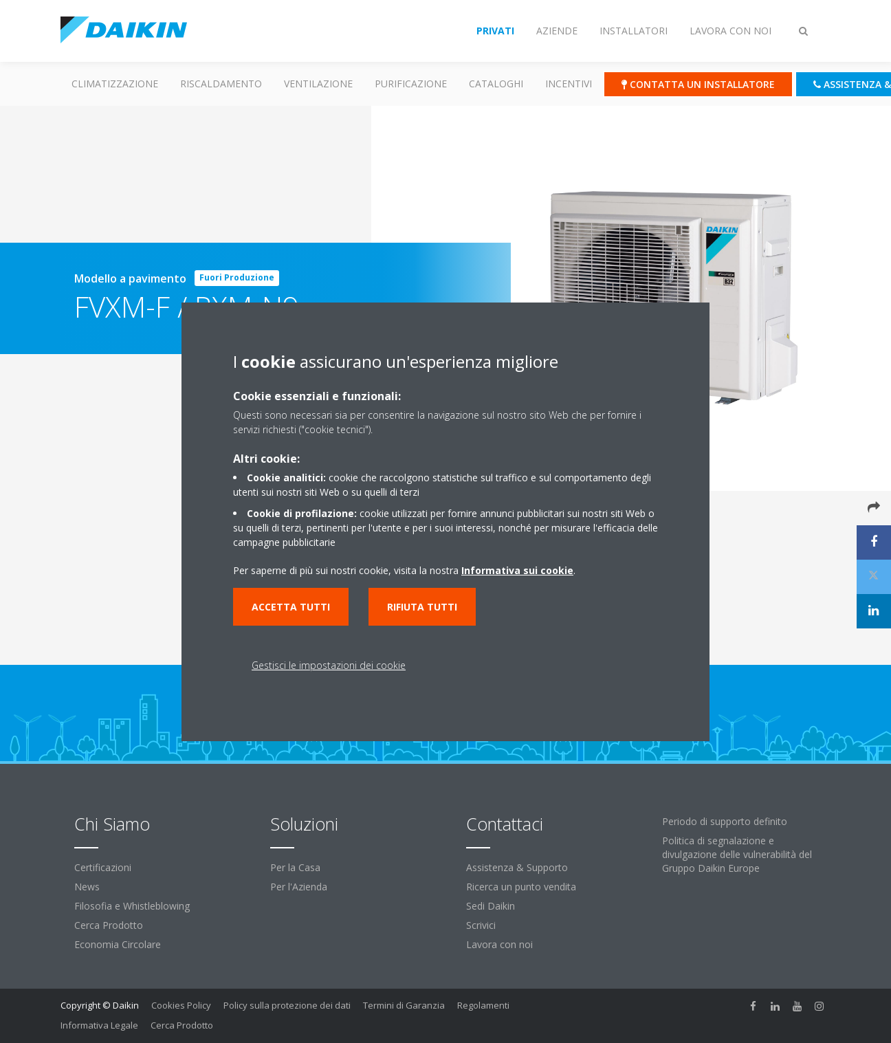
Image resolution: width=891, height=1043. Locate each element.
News (87, 886)
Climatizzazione (115, 83)
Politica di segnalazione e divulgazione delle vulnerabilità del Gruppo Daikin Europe (737, 854)
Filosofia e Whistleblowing (132, 905)
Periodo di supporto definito (724, 821)
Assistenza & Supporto (517, 867)
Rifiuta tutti (422, 606)
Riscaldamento (221, 83)
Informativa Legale (99, 1025)
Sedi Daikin (490, 905)
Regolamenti (483, 1005)
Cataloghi (496, 83)
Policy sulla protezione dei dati (287, 1005)
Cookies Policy (181, 1005)
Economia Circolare (117, 944)
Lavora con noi (499, 944)
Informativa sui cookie (517, 570)
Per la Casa (295, 867)
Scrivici (481, 925)
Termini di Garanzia (404, 1005)
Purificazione (411, 83)
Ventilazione (318, 83)
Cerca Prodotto (108, 925)
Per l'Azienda (298, 886)
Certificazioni (102, 867)
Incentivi (568, 83)
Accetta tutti (291, 606)
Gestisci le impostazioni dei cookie (329, 665)
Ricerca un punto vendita (521, 886)
